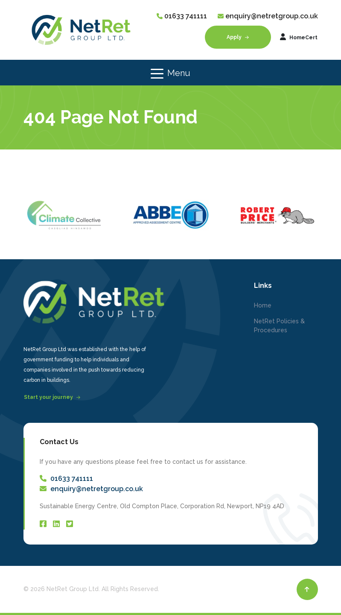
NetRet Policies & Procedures (279, 326)
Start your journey (52, 397)
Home (262, 305)
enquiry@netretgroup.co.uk (271, 16)
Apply (238, 37)
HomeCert (299, 37)
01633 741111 (185, 16)
